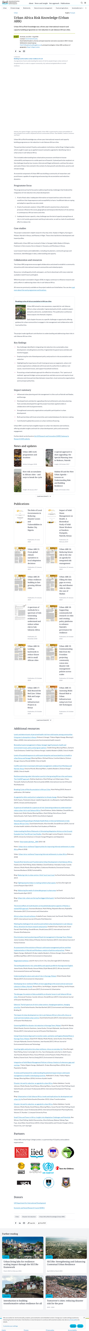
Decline (73, 1326)
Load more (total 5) (44, 469)
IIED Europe (71, 1307)
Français (72, 13)
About (31, 3)
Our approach (54, 3)
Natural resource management (43, 8)
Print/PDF (42, 1196)
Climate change (15, 8)
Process (26, 1303)
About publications (51, 1299)
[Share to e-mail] (24, 51)
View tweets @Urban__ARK (29, 815)
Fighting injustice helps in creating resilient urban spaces (37, 856)
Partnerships (28, 1301)
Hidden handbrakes (30, 1307)
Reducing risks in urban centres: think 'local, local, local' (36, 848)
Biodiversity (26, 8)
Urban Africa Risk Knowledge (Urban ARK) (52, 1190)
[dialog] (44, 1322)
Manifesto (27, 1299)
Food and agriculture (62, 8)
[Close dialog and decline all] (84, 1317)
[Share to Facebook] (15, 51)
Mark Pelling (23, 45)
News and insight (41, 3)
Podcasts (4, 1307)
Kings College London (33, 47)
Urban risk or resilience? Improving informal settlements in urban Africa (43, 827)
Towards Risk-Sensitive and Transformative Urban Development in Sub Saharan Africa (43, 835)
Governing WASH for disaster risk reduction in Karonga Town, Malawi (37, 999)
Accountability (72, 1303)
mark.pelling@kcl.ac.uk (35, 45)
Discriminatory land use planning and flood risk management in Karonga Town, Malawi (43, 910)
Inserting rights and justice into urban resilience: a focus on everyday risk (38, 1022)
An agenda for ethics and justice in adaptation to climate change (35, 770)
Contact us (71, 1299)
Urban (5, 8)
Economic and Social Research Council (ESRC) (29, 1181)
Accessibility (49, 1301)
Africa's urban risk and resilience (25, 889)
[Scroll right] (86, 8)
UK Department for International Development (30, 1176)
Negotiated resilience (21, 934)
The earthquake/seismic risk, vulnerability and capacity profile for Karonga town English (43, 939)
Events (4, 1303)
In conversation (6, 1305)
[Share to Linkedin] (20, 51)
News (3, 1301)
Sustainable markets (78, 8)
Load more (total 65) (44, 693)
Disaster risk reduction (29, 1190)
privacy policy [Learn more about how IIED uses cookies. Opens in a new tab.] (73, 1320)
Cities (17, 1190)
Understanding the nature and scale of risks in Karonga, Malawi (35, 949)
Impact (26, 1305)
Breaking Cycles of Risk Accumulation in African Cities (32, 763)
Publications (65, 3)
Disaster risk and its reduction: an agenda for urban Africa (33, 1056)
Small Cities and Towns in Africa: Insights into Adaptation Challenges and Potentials (42, 1090)
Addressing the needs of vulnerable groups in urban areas (37, 864)
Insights (4, 1299)
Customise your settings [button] (10, 1326)
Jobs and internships (74, 1305)
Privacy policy (50, 1303)
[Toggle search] (81, 3)
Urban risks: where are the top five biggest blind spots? (36, 871)
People (70, 1301)
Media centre (50, 1305)
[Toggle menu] (85, 3)
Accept (80, 1326)
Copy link (31, 1196)
